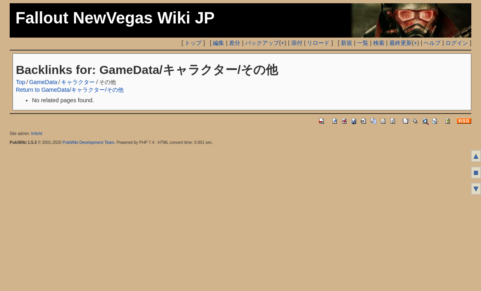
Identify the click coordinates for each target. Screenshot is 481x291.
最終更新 (400, 43)
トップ (193, 43)
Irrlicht (36, 133)
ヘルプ (432, 43)
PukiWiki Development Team (88, 142)
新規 (346, 43)
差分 (234, 43)
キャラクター (78, 82)
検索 (378, 43)
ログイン (456, 43)
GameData (43, 82)
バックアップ (262, 43)
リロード (318, 43)
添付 (296, 43)
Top (20, 82)
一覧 (362, 43)
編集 (218, 43)
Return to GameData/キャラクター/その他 (70, 89)
